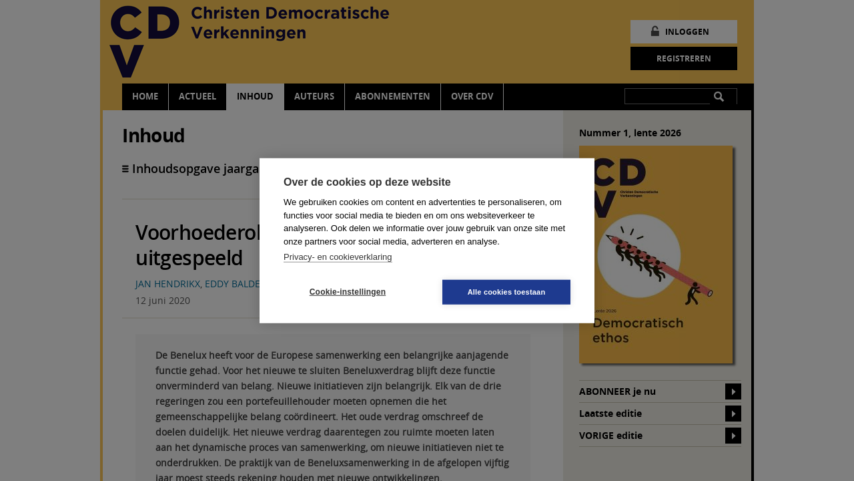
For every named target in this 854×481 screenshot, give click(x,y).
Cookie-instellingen (348, 292)
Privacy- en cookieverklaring (338, 257)
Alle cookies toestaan (507, 291)
